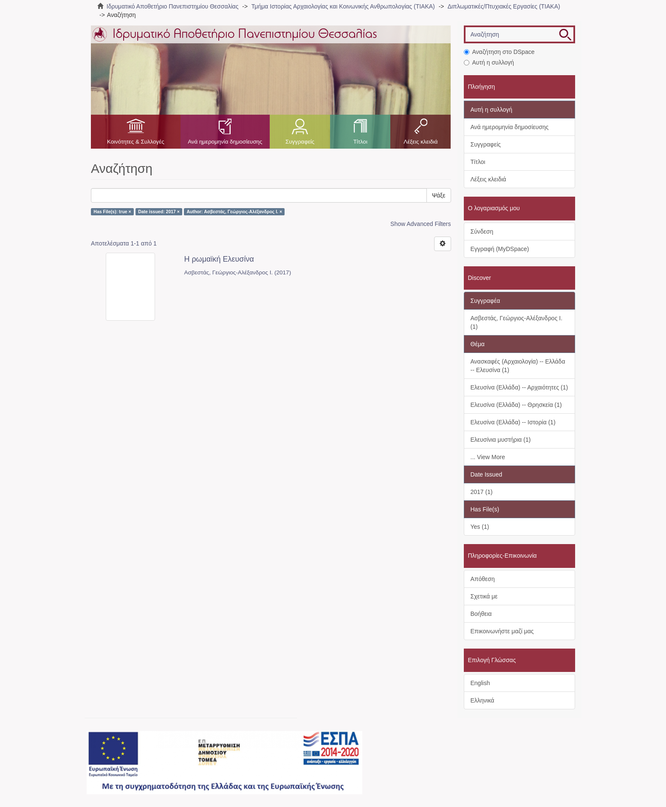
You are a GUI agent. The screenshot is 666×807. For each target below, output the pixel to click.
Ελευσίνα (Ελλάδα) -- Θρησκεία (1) (516, 404)
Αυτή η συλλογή (489, 62)
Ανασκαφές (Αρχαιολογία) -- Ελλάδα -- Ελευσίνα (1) (518, 365)
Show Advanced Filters (420, 223)
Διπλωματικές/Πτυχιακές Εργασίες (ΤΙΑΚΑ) (504, 6)
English (480, 683)
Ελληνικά (482, 700)
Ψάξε (439, 195)
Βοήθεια (481, 613)
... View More (488, 457)
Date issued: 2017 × (159, 211)
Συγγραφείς (299, 141)
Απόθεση (483, 579)
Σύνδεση (482, 231)
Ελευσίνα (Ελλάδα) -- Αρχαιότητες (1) (519, 387)
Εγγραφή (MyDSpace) (500, 248)
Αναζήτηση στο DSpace (499, 51)
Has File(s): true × (112, 211)
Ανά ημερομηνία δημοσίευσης (225, 141)
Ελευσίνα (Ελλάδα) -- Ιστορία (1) (513, 422)
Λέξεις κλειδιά (420, 141)
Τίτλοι (360, 141)
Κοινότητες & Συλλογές (135, 141)
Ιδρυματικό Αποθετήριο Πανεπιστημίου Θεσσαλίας (173, 6)
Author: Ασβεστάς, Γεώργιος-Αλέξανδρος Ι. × (234, 211)
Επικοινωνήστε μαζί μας (502, 631)
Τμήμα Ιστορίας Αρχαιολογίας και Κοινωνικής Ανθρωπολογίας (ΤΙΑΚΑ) (343, 6)
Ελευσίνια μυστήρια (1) (501, 439)
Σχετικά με (484, 596)
